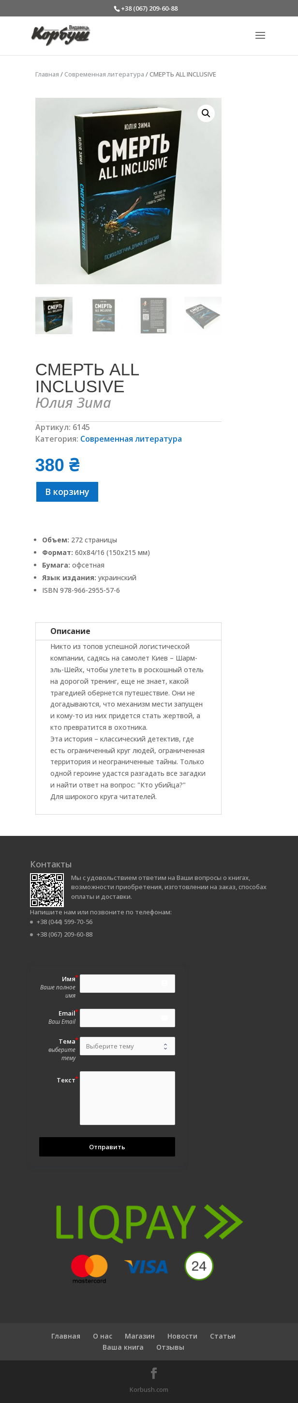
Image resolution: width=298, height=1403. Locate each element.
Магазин (140, 1336)
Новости (182, 1336)
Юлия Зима (73, 402)
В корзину (67, 491)
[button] (206, 113)
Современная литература (104, 74)
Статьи (223, 1336)
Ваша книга (123, 1347)
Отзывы (170, 1347)
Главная (47, 74)
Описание (70, 631)
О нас (102, 1336)
